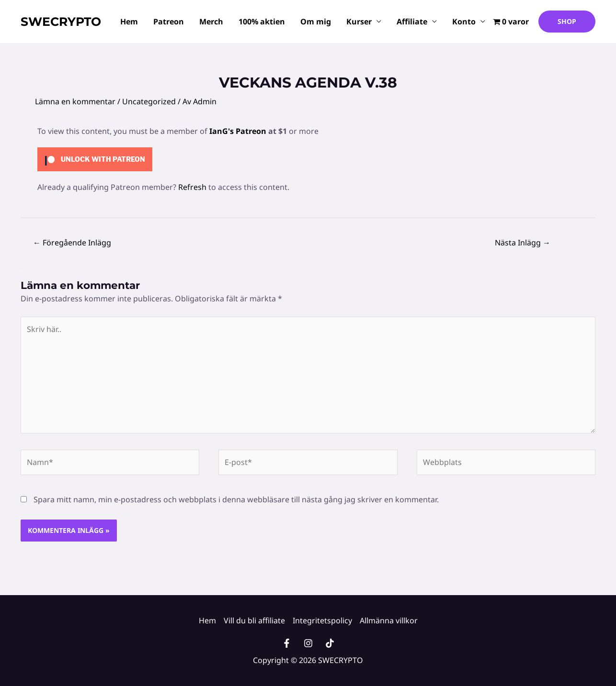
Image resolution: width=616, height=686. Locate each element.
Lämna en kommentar (75, 101)
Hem (129, 21)
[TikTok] (329, 643)
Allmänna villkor (389, 620)
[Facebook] (286, 643)
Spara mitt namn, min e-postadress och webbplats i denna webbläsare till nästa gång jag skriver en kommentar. (236, 499)
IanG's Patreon (237, 131)
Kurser (359, 21)
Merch (211, 21)
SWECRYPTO (61, 21)
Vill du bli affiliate (254, 620)
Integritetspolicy (322, 620)
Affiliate (412, 21)
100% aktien (262, 21)
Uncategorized (149, 101)
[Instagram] (308, 643)
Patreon (168, 21)
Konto (464, 21)
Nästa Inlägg (522, 242)
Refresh (192, 187)
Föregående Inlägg (72, 242)
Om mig (315, 21)
